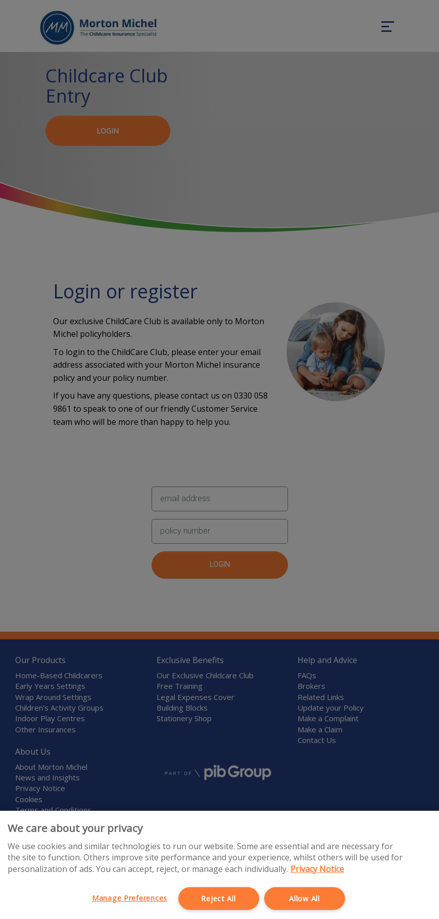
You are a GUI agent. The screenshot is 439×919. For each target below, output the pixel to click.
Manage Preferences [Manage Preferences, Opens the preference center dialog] (129, 898)
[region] (219, 865)
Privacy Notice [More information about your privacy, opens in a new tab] (317, 868)
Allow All (304, 898)
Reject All (218, 898)
